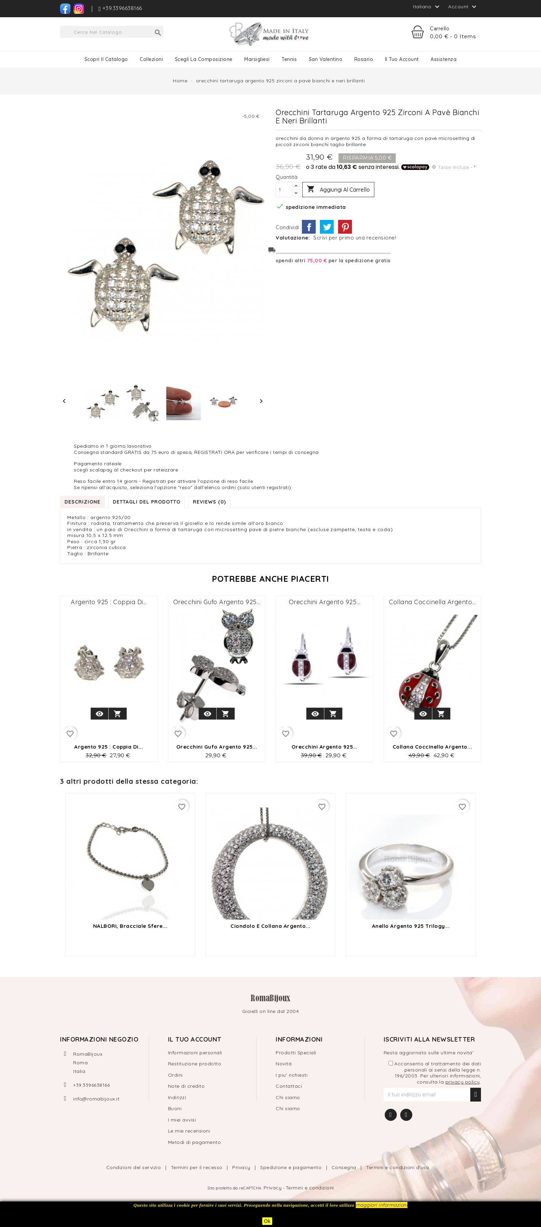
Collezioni (151, 59)
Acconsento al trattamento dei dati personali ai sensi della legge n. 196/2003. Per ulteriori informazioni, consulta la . (434, 1073)
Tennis (289, 59)
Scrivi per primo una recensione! (354, 238)
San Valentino (326, 59)
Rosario (363, 59)
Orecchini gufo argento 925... (216, 602)
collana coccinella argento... (432, 602)
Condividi (308, 226)
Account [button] (463, 7)
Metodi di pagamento (194, 1142)
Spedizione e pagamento (291, 1167)
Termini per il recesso (197, 1167)
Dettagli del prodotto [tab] (146, 502)
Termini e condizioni (310, 1188)
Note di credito (186, 1086)
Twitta (326, 226)
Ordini (175, 1075)
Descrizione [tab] (82, 502)
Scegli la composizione (204, 59)
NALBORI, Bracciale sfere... (130, 926)
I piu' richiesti (291, 1075)
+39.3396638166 (91, 1085)
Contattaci (289, 1086)
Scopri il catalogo (106, 59)
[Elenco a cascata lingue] (427, 6)
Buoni (175, 1108)
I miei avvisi (182, 1120)
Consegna (345, 1167)
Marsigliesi (257, 59)
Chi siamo (288, 1097)
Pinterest (345, 226)
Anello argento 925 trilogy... (411, 926)
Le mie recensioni (189, 1131)
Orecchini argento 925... (324, 602)
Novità (284, 1064)
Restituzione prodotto (195, 1064)
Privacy (242, 1167)
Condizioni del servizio (134, 1167)
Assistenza (443, 59)
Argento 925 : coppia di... (109, 602)
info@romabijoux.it (96, 1099)
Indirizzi (177, 1097)
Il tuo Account (402, 59)
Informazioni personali (195, 1052)
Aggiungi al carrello (338, 189)
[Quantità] (284, 189)
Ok (267, 1221)
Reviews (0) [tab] (209, 502)
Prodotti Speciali (296, 1052)
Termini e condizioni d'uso (397, 1167)
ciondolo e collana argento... (270, 926)
